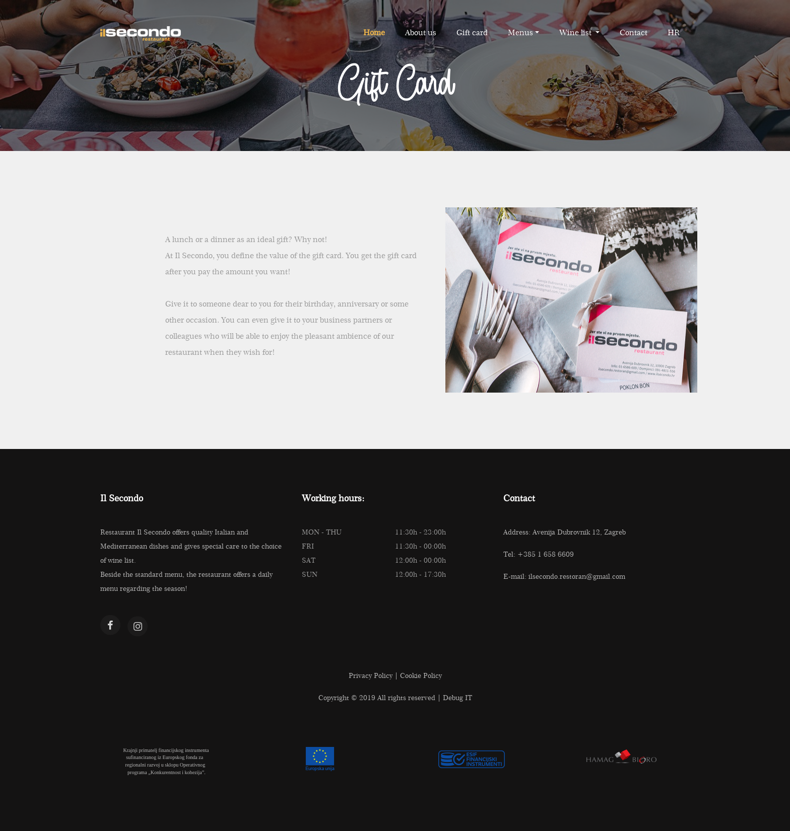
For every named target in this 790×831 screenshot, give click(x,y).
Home (374, 32)
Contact (633, 32)
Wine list (576, 32)
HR (674, 32)
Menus (520, 32)
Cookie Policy (421, 675)
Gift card (472, 32)
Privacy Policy (370, 675)
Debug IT (457, 698)
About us (420, 32)
